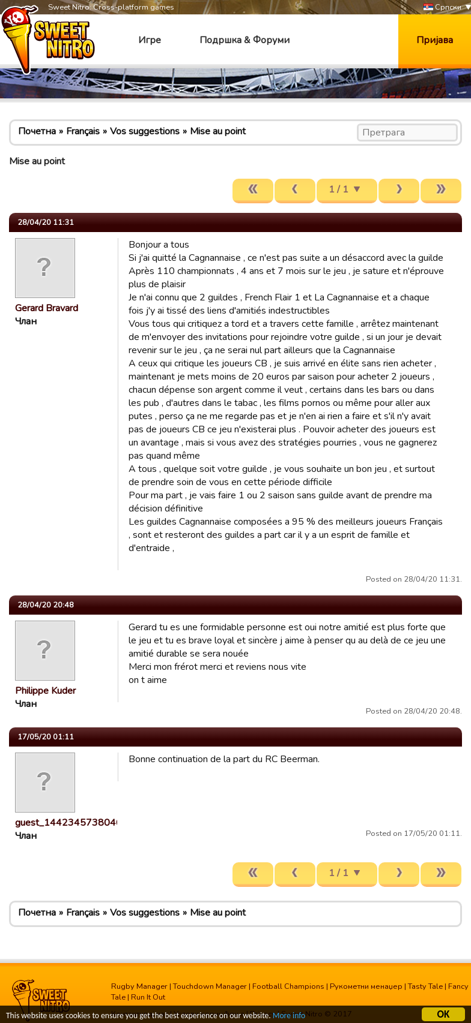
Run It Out (148, 997)
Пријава (434, 40)
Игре (149, 40)
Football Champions (288, 986)
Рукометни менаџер (366, 986)
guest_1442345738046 (68, 822)
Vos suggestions (145, 131)
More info (289, 1017)
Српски (442, 7)
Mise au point (218, 131)
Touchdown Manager (210, 986)
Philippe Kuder (45, 690)
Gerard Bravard (46, 308)
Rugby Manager (139, 986)
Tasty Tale (425, 986)
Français (83, 131)
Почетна (37, 131)
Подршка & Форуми (244, 40)
